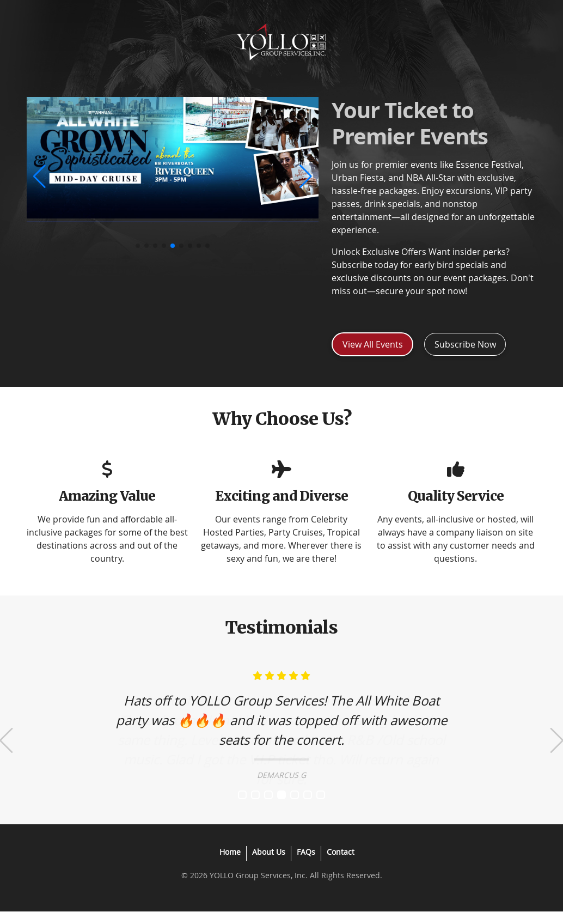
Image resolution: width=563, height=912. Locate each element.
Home (230, 852)
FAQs (306, 852)
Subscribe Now (465, 344)
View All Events (372, 344)
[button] (39, 177)
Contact (340, 852)
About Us (268, 852)
